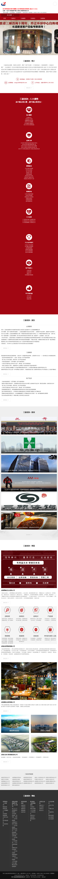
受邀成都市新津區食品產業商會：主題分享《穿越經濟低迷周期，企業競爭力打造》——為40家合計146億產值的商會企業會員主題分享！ (29, 355)
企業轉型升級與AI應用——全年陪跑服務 (14, 825)
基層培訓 (23, 808)
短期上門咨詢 (51, 806)
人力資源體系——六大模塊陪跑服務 (14, 843)
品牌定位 (41, 808)
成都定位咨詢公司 (50, 779)
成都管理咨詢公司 (5, 777)
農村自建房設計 (16, 785)
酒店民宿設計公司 (5, 785)
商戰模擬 (23, 810)
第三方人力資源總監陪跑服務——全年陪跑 (14, 811)
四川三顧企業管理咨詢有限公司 (17, 4)
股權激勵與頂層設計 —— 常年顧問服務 (15, 857)
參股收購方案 (32, 819)
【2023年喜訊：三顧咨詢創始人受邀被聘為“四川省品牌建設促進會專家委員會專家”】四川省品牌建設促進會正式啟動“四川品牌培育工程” (29, 337)
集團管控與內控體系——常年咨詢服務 (14, 850)
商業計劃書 (32, 808)
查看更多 (6, 348)
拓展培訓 (23, 812)
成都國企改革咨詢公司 (40, 781)
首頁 (4, 18)
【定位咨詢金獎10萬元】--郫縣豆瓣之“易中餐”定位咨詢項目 (15, 395)
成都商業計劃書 (16, 779)
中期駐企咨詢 (51, 809)
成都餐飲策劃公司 (27, 783)
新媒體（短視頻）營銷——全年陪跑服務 (14, 818)
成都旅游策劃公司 (50, 783)
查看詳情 (29, 87)
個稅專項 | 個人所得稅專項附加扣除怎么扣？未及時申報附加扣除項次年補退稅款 (20, 341)
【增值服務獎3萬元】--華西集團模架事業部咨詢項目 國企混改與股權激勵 (18, 389)
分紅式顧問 (51, 817)
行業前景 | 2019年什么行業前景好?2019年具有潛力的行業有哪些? (17, 343)
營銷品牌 (5, 808)
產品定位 (41, 810)
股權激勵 (5, 815)
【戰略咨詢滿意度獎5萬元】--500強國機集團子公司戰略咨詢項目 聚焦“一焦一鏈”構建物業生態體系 (24, 393)
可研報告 (32, 806)
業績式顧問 (51, 815)
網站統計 (44, 877)
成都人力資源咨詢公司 (40, 777)
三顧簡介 (13, 18)
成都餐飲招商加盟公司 (17, 783)
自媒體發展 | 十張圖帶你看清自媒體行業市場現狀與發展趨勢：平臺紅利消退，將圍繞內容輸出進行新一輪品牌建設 (28, 339)
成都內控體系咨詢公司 (51, 777)
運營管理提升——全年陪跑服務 (14, 830)
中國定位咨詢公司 (39, 779)
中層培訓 (23, 807)
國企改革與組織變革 (14, 865)
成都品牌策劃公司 (16, 781)
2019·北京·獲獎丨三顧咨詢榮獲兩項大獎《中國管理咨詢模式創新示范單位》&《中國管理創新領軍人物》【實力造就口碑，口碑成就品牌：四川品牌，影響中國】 (29, 333)
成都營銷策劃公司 (39, 783)
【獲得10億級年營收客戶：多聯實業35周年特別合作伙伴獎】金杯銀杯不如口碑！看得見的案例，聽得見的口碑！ (28, 383)
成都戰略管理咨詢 (16, 777)
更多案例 (29, 534)
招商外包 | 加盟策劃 (32, 816)
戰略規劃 (5, 806)
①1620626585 (33, 875)
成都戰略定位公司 (5, 781)
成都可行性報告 (5, 779)
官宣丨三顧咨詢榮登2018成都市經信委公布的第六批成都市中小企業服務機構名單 (20, 329)
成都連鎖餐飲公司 (5, 783)
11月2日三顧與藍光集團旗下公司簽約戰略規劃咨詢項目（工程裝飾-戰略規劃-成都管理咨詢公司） (24, 367)
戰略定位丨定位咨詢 (42, 806)
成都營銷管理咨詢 (27, 777)
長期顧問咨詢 (51, 812)
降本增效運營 (5, 821)
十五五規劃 (32, 810)
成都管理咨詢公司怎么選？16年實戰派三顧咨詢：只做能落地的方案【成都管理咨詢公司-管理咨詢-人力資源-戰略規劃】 (29, 369)
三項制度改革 (32, 812)
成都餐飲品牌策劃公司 (28, 781)
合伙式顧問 (51, 818)
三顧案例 (42, 18)
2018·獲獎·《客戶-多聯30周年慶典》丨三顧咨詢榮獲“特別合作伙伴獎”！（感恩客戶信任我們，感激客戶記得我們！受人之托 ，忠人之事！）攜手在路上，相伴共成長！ (29, 331)
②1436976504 (40, 875)
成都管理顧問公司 (27, 779)
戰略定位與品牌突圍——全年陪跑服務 (14, 836)
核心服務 (10, 15)
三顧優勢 (23, 18)
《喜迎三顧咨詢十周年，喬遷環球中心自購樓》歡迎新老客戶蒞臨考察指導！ (19, 365)
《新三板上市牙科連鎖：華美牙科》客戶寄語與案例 (13, 359)
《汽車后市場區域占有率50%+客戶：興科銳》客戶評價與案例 (16, 363)
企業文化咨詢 (5, 817)
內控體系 (5, 813)
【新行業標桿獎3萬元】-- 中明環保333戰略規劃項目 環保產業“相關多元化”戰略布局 (21, 391)
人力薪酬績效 (5, 811)
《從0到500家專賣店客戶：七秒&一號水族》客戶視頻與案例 (15, 357)
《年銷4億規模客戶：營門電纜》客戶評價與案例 (12, 361)
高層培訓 (23, 805)
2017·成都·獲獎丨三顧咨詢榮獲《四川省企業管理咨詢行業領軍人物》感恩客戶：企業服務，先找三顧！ (25, 335)
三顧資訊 (32, 18)
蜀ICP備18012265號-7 (36, 877)
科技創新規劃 (5, 824)
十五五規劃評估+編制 (14, 862)
